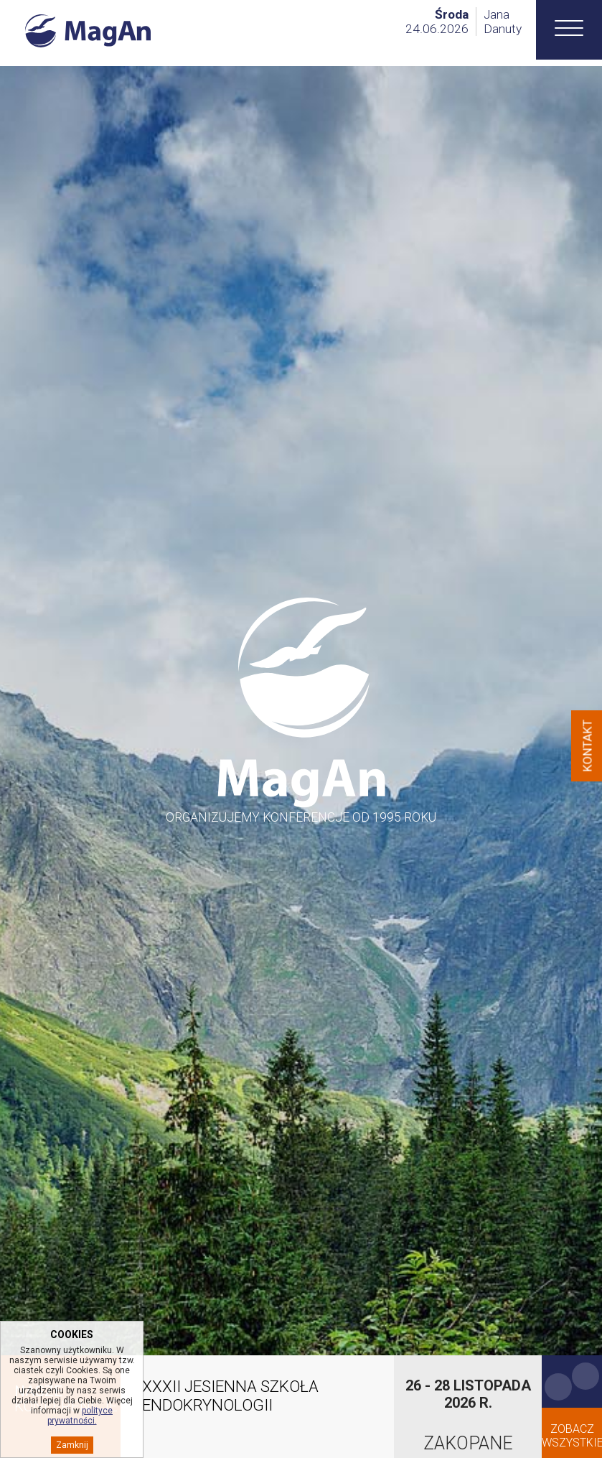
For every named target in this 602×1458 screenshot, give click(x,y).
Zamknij (72, 1445)
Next (585, 1376)
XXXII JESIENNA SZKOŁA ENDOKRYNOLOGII (230, 1395)
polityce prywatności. (80, 1416)
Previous (558, 1387)
